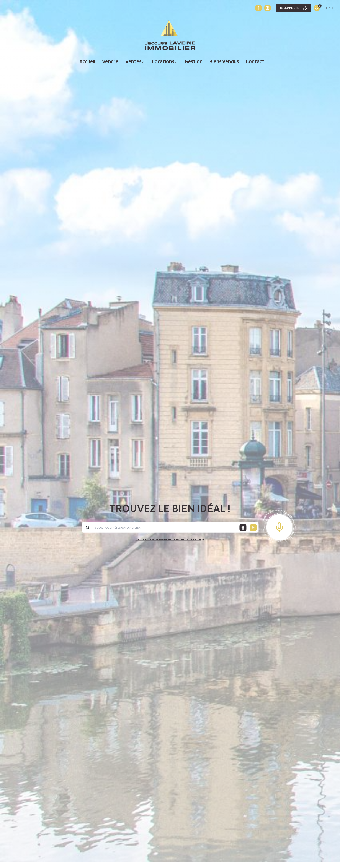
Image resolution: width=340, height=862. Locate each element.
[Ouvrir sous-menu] (143, 61)
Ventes (133, 61)
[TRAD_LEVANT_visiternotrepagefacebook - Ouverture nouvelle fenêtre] (258, 8)
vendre (110, 61)
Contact (255, 61)
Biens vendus (224, 61)
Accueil (87, 61)
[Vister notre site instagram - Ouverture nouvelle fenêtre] (267, 8)
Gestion (194, 61)
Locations (163, 61)
